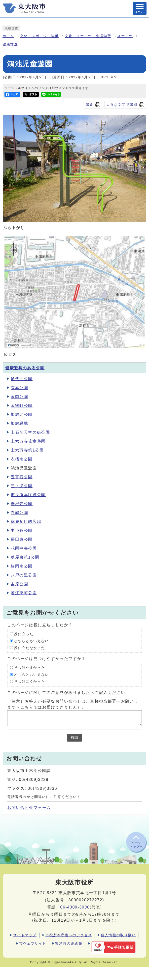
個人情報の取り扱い (118, 935)
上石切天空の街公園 (30, 432)
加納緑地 (19, 423)
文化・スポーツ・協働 (39, 36)
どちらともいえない (31, 641)
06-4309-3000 (75, 907)
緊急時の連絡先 (68, 943)
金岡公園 (19, 397)
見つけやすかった (29, 667)
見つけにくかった (29, 681)
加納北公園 (22, 414)
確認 (74, 737)
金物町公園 (22, 405)
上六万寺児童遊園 (28, 441)
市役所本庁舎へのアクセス (68, 935)
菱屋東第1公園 (25, 557)
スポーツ (125, 36)
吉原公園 (19, 584)
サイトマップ (25, 935)
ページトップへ (136, 844)
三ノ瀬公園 (22, 486)
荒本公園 (19, 388)
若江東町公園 (24, 593)
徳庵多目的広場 (26, 521)
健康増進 (10, 44)
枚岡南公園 (22, 566)
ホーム (8, 36)
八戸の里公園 (24, 575)
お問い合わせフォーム (29, 807)
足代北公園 (22, 379)
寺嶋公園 (19, 513)
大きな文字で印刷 (121, 105)
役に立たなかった (29, 648)
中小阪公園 (22, 530)
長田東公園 (22, 539)
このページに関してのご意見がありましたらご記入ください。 (68, 692)
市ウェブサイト (32, 943)
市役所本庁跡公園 (28, 495)
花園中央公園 (24, 548)
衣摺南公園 (22, 459)
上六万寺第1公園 (27, 450)
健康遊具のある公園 (24, 368)
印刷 (89, 105)
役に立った (23, 634)
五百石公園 (22, 477)
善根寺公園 (22, 504)
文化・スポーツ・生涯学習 (88, 36)
